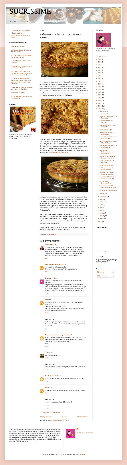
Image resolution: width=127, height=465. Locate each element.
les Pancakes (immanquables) (105, 182)
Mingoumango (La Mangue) (54, 264)
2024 (100, 65)
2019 (100, 76)
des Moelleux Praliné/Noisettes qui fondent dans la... (106, 151)
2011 (100, 98)
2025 (100, 62)
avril (101, 210)
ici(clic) (78, 139)
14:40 (46, 369)
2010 (100, 100)
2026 (100, 59)
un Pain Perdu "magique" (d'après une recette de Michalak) (21, 88)
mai (101, 207)
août (101, 199)
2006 (100, 222)
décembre (103, 111)
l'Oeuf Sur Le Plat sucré (106, 165)
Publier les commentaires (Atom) (58, 420)
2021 (100, 70)
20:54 (46, 393)
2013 (100, 92)
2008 (100, 106)
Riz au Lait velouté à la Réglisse (106, 161)
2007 (100, 109)
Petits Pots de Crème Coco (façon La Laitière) (108, 173)
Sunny (47, 387)
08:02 (46, 346)
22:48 (46, 272)
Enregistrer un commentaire (51, 413)
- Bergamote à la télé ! (18, 33)
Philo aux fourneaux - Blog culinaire (57, 335)
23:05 (46, 313)
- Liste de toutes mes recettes (20, 31)
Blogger (82, 454)
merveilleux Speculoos (18, 93)
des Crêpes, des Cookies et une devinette (108, 146)
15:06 (46, 381)
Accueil (64, 417)
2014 (100, 89)
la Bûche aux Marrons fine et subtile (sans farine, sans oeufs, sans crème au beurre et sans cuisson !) (21, 81)
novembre (103, 114)
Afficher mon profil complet (85, 433)
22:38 (46, 258)
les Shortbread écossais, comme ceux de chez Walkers (21, 67)
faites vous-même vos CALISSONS (106, 133)
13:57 (46, 408)
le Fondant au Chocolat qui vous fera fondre (107, 137)
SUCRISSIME (30, 11)
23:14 (46, 328)
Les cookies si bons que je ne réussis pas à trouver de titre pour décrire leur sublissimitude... (21, 73)
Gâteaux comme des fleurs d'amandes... (107, 126)
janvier (102, 218)
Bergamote (48, 278)
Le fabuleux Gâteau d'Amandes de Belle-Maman (21, 51)
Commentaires (102, 276)
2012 (100, 95)
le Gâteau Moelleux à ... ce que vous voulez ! (107, 168)
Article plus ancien (82, 417)
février (102, 216)
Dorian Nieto (49, 245)
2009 (100, 103)
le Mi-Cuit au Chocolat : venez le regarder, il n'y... (108, 186)
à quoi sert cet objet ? (106, 130)
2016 (100, 84)
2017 (100, 81)
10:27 (46, 358)
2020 (100, 73)
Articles (100, 272)
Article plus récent (45, 417)
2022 (100, 67)
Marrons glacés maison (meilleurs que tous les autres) (21, 56)
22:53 (46, 293)
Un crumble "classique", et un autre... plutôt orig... (107, 177)
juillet (101, 202)
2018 (100, 78)
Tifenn (47, 352)
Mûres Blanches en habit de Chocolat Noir (108, 142)
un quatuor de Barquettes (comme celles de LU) (107, 157)
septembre (103, 196)
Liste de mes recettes (18, 46)
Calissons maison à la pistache (106, 121)
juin (101, 204)
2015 (100, 87)
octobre (102, 194)
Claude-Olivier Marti (51, 376)
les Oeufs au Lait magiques (108, 190)
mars (101, 213)
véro (46, 299)
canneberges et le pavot (59, 152)
